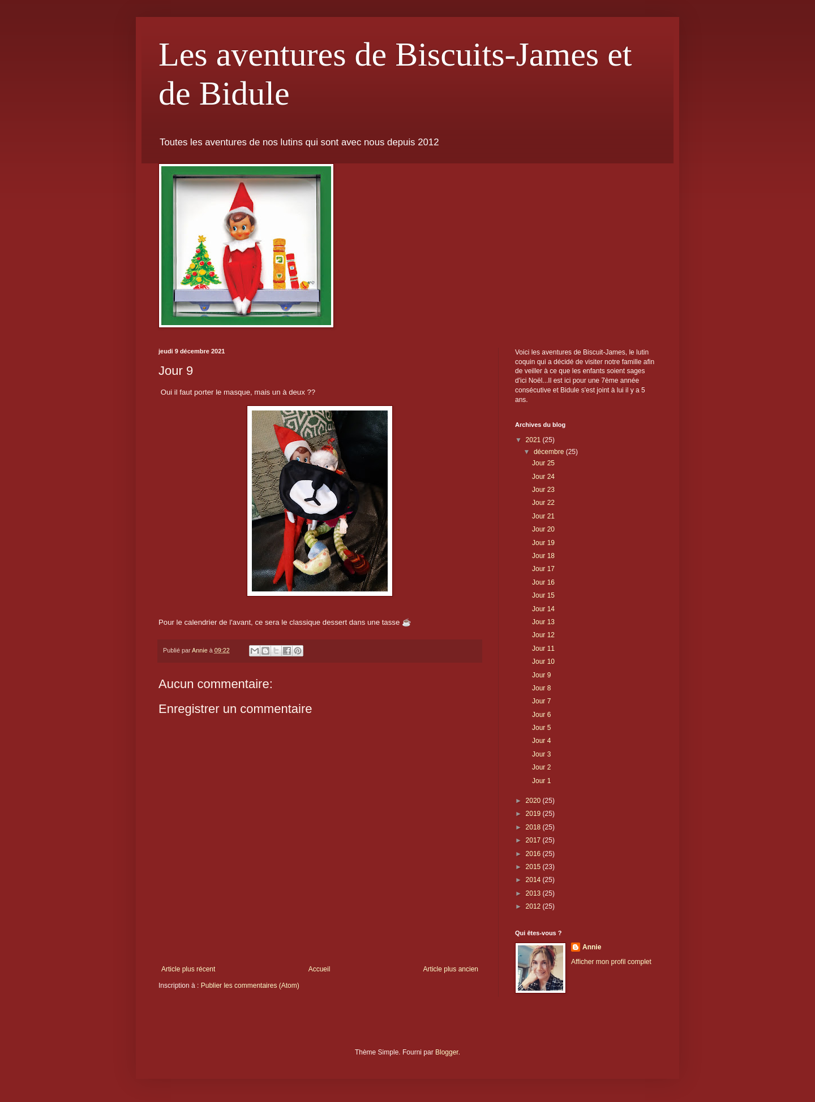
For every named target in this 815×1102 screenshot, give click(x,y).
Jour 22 (543, 503)
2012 (534, 906)
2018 (534, 827)
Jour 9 (541, 675)
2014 (534, 880)
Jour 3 (541, 754)
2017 (534, 840)
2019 (534, 814)
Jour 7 (541, 701)
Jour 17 (543, 569)
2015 (534, 867)
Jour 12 (543, 635)
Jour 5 (541, 728)
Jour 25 (543, 463)
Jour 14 (543, 609)
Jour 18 (543, 556)
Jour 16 (543, 582)
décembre (550, 452)
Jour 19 (543, 543)
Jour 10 (543, 661)
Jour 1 (541, 781)
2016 (534, 854)
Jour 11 (543, 648)
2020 (534, 801)
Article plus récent (188, 969)
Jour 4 (541, 741)
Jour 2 (541, 767)
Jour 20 (543, 529)
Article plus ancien (450, 969)
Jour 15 (543, 595)
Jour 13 (543, 622)
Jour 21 (543, 516)
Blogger (446, 1052)
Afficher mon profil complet (611, 962)
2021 (534, 440)
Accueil (319, 969)
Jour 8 (541, 688)
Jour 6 (541, 715)
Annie (591, 947)
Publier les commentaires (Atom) (250, 985)
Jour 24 (543, 477)
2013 (534, 893)
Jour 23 (543, 490)
